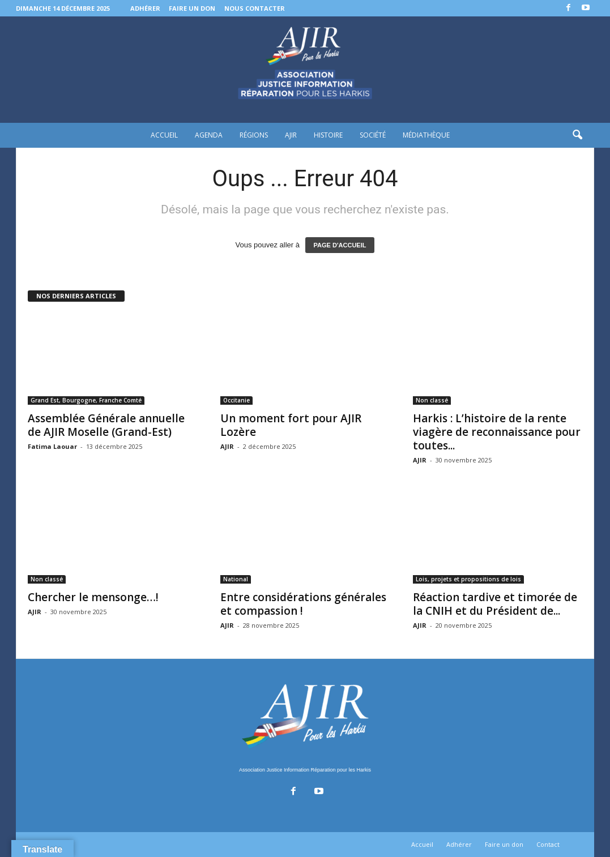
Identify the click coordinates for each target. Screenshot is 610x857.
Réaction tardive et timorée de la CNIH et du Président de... (495, 604)
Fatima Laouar (52, 446)
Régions (254, 135)
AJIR (291, 135)
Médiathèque (426, 135)
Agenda (209, 135)
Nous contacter (254, 8)
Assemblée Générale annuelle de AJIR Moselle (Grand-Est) (106, 425)
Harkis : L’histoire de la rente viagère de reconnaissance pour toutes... (497, 432)
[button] (577, 135)
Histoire (328, 135)
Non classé (432, 400)
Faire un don (192, 8)
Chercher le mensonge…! (93, 597)
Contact (548, 844)
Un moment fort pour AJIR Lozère (290, 425)
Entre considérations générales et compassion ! (303, 604)
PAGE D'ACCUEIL (340, 245)
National (235, 579)
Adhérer (145, 8)
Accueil (164, 135)
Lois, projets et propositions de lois (468, 579)
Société (373, 135)
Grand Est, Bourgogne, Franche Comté (86, 400)
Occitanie (236, 400)
